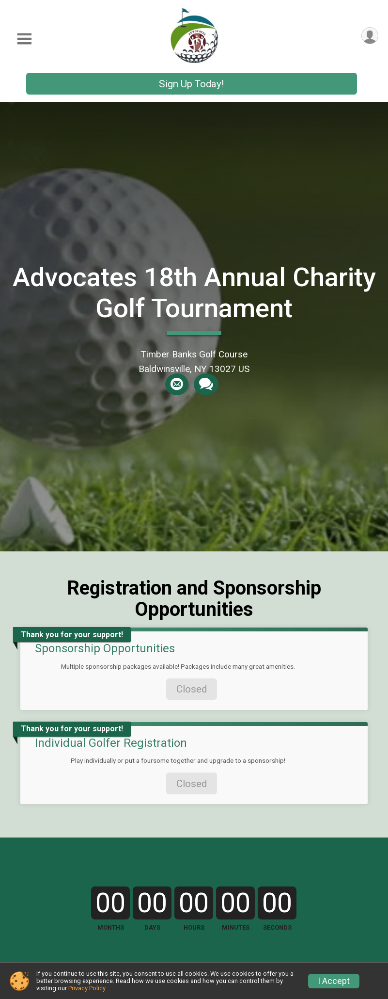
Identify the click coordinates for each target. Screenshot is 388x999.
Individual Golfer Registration (111, 743)
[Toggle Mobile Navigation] (24, 39)
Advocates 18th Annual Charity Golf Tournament (194, 292)
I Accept (334, 981)
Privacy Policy (86, 988)
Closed (191, 689)
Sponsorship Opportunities (105, 648)
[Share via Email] (176, 384)
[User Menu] (369, 36)
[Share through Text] (205, 384)
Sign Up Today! (191, 84)
